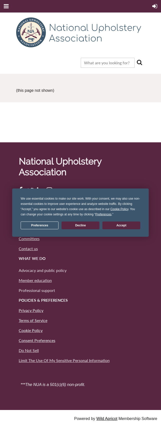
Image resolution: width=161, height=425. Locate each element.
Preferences (39, 225)
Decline (80, 225)
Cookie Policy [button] (119, 209)
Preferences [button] (103, 214)
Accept (121, 225)
